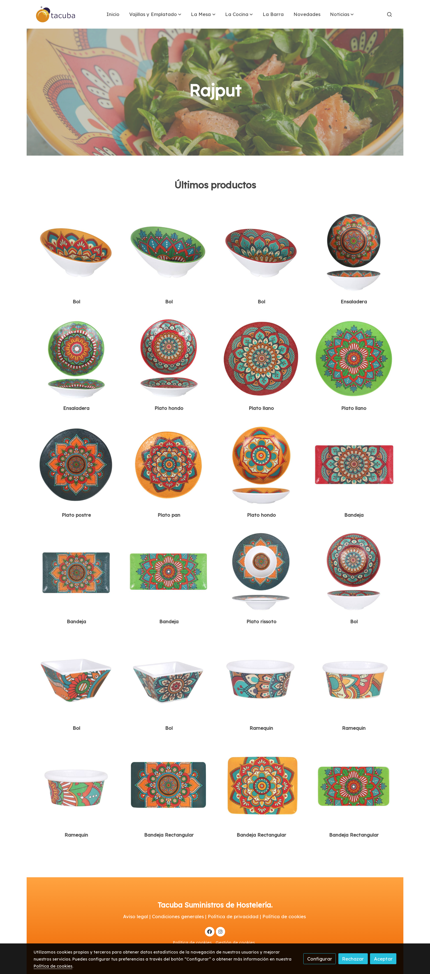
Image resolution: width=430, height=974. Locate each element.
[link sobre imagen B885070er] (76, 678)
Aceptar (383, 959)
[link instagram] (220, 931)
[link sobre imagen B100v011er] (169, 572)
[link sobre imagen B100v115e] (261, 252)
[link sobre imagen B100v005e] (354, 358)
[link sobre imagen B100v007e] (169, 465)
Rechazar (353, 959)
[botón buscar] (389, 14)
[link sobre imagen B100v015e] (354, 572)
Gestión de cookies (235, 942)
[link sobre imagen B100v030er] (261, 678)
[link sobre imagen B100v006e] (76, 465)
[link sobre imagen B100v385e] (169, 358)
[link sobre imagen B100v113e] (76, 252)
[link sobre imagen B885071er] (169, 678)
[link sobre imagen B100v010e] (76, 572)
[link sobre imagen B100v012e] (261, 465)
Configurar (319, 959)
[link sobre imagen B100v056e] (354, 785)
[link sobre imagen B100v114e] (169, 252)
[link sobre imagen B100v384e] (76, 358)
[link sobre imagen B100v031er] (354, 678)
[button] (155, 14)
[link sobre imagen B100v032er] (76, 785)
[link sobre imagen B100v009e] (354, 465)
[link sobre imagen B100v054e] (169, 785)
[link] (56, 14)
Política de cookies (192, 942)
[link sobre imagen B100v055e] (261, 785)
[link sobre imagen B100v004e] (261, 358)
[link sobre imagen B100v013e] (261, 572)
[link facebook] (209, 931)
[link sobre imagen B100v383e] (354, 252)
